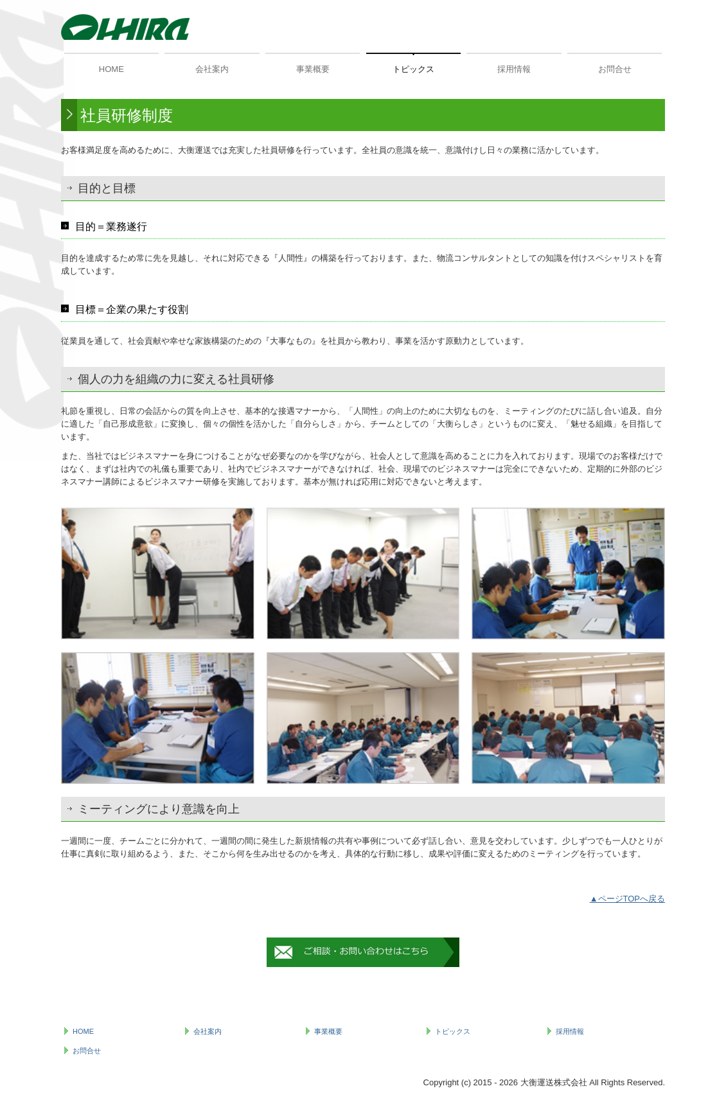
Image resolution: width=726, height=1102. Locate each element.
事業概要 (313, 69)
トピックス (413, 69)
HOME (111, 69)
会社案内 (212, 69)
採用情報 (514, 69)
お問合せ (615, 69)
